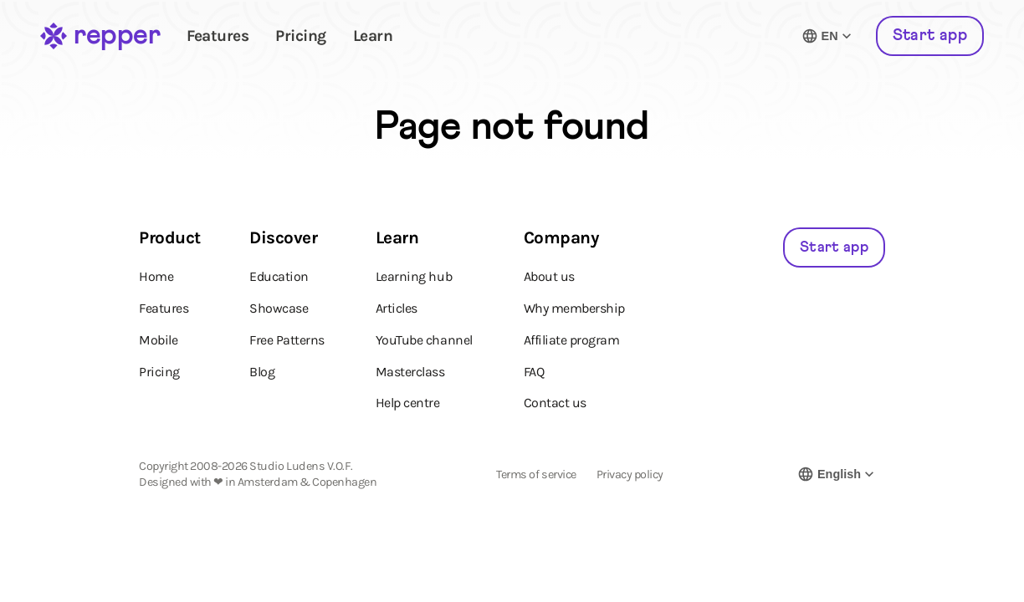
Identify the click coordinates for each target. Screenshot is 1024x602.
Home (156, 276)
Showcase (278, 308)
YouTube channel (424, 340)
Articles (396, 308)
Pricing (300, 35)
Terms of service (536, 475)
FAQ (534, 372)
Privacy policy (629, 475)
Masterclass (410, 372)
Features (217, 35)
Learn (373, 35)
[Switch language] (828, 36)
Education (279, 276)
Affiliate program (572, 340)
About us (549, 276)
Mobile (158, 340)
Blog (261, 372)
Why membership (574, 308)
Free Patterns (287, 340)
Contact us (555, 403)
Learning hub (414, 276)
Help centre (408, 403)
